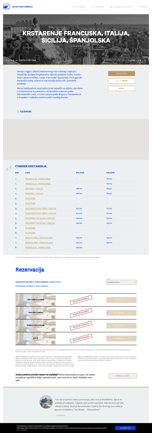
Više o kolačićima (22, 430)
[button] (70, 131)
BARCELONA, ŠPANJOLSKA (39, 238)
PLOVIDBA (30, 198)
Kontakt (145, 7)
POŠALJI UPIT (122, 376)
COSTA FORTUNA (27, 60)
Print (121, 88)
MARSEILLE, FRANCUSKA (38, 179)
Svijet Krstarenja (22, 7)
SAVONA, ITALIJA (34, 188)
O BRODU (122, 81)
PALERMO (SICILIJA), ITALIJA (40, 218)
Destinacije (99, 7)
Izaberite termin (113, 282)
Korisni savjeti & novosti (122, 7)
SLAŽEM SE (125, 428)
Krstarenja (80, 7)
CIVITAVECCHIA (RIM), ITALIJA (40, 208)
